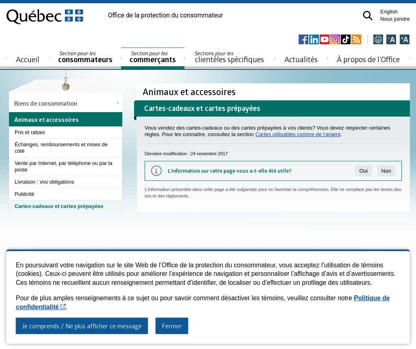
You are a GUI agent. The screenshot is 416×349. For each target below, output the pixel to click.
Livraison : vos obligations (44, 182)
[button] (367, 15)
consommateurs (85, 57)
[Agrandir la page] (405, 40)
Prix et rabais (30, 132)
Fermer (172, 326)
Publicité (24, 194)
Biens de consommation (45, 103)
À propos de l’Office (368, 59)
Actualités (301, 59)
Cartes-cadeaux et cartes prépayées (59, 206)
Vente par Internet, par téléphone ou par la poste (63, 166)
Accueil (27, 59)
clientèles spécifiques (229, 57)
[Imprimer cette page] (378, 40)
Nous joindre (395, 19)
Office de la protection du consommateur (165, 15)
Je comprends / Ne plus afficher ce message (82, 326)
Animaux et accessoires (190, 92)
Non (386, 171)
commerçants (153, 57)
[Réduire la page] (391, 40)
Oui (363, 171)
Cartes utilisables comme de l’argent (297, 134)
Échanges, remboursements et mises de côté (61, 147)
